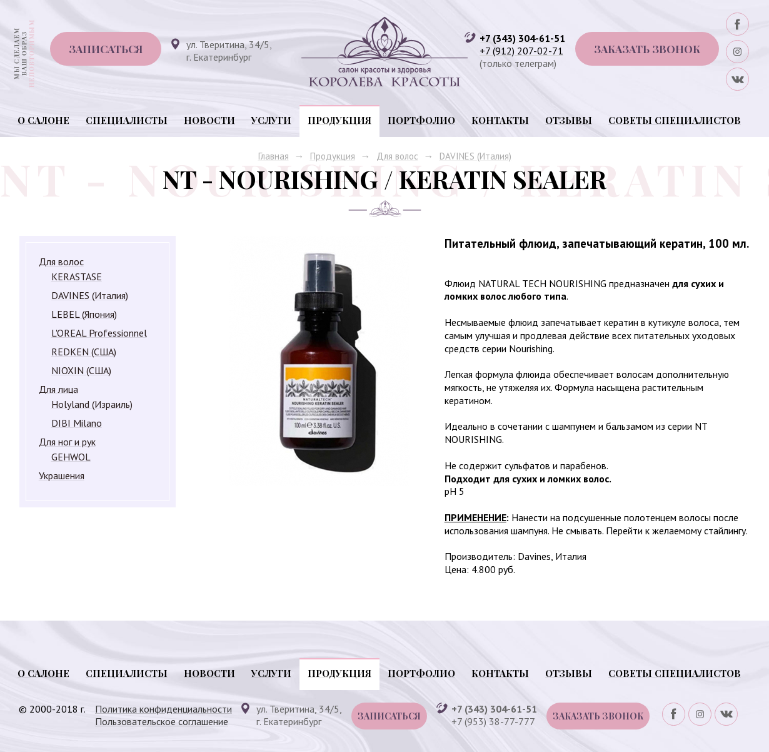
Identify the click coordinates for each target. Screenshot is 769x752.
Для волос (397, 156)
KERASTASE (76, 276)
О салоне (43, 120)
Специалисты (127, 120)
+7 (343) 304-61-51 (522, 38)
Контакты (500, 120)
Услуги (271, 120)
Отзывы (568, 120)
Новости (209, 120)
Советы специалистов (674, 120)
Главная (273, 156)
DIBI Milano (76, 423)
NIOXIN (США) (81, 370)
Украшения (61, 475)
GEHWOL (71, 456)
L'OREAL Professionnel (99, 333)
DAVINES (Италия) (475, 156)
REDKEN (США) (83, 351)
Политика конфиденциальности (163, 709)
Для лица (58, 389)
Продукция (339, 120)
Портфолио (421, 120)
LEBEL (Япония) (84, 314)
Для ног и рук (67, 441)
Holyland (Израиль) (92, 404)
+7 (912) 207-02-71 (521, 50)
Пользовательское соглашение (161, 721)
